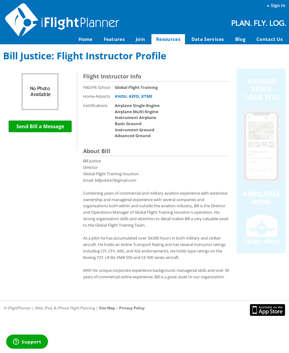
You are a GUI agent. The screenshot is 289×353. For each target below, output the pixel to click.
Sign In (278, 5)
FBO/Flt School (96, 87)
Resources (168, 39)
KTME (146, 96)
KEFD (134, 96)
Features (114, 39)
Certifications (95, 105)
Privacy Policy (132, 308)
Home (85, 39)
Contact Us (269, 39)
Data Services (207, 39)
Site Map (107, 308)
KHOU (121, 96)
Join (140, 39)
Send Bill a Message (40, 126)
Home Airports (96, 96)
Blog (240, 39)
